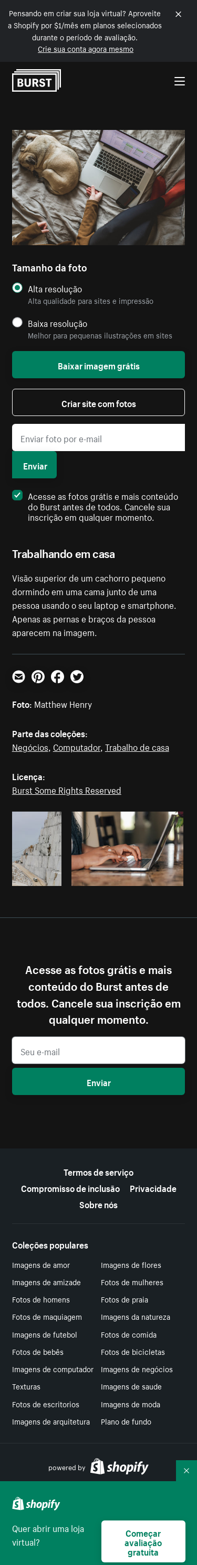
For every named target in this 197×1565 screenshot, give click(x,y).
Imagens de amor (41, 1264)
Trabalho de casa (137, 746)
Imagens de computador (53, 1368)
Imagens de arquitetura (51, 1421)
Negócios (30, 746)
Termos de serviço (98, 1171)
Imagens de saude (131, 1386)
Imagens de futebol (44, 1334)
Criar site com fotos (98, 402)
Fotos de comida (129, 1334)
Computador (76, 746)
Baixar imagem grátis (99, 364)
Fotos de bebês (38, 1351)
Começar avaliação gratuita (143, 1541)
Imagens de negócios (137, 1368)
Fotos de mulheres (132, 1281)
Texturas (26, 1386)
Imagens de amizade (46, 1281)
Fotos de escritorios (45, 1403)
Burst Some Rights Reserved (66, 789)
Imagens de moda (130, 1403)
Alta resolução (55, 288)
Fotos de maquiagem (47, 1316)
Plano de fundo (126, 1421)
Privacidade (153, 1187)
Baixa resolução (57, 323)
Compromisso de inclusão (70, 1187)
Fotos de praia (124, 1299)
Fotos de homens (41, 1299)
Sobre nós (98, 1203)
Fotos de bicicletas (133, 1351)
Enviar (35, 465)
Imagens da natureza (135, 1316)
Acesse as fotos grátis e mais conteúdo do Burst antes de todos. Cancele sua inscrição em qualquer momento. (95, 505)
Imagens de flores (131, 1264)
